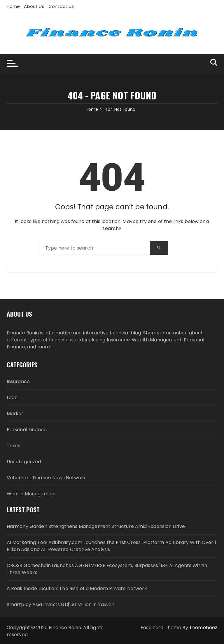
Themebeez (203, 627)
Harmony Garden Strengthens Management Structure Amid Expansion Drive (96, 526)
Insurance (18, 381)
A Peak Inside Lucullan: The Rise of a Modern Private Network (77, 588)
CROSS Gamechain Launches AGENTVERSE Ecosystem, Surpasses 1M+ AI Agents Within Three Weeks (107, 569)
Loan (12, 397)
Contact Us (61, 6)
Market (15, 413)
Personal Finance (27, 429)
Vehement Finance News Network (46, 477)
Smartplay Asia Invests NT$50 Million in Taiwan (61, 604)
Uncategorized (24, 461)
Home (13, 6)
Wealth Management (32, 493)
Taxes (13, 445)
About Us (34, 6)
